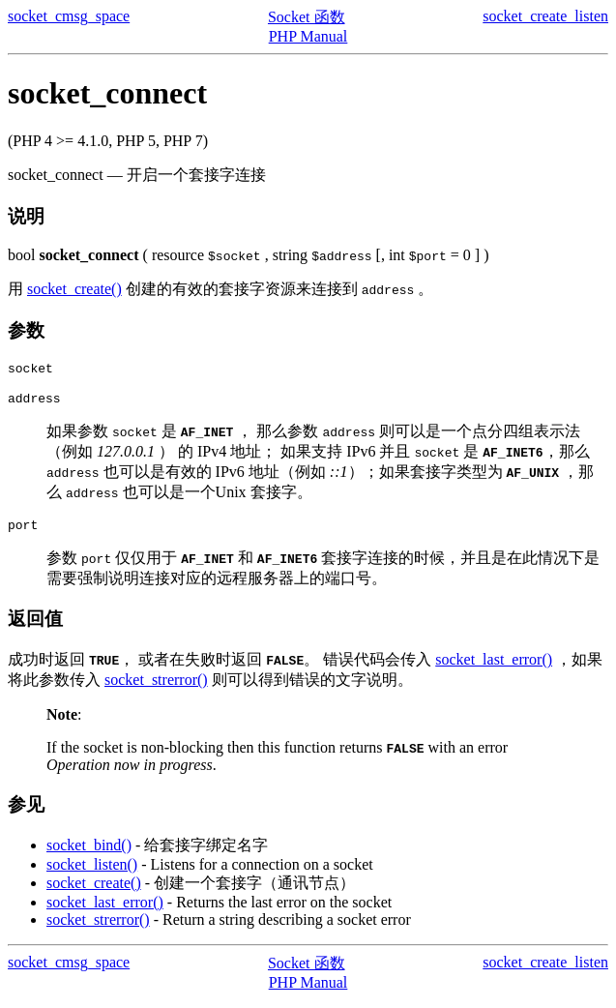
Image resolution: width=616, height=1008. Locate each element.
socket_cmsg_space (69, 16)
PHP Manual (308, 36)
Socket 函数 (306, 17)
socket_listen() (91, 873)
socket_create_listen (545, 16)
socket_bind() (89, 853)
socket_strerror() (156, 688)
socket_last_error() (493, 668)
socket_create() (74, 289)
